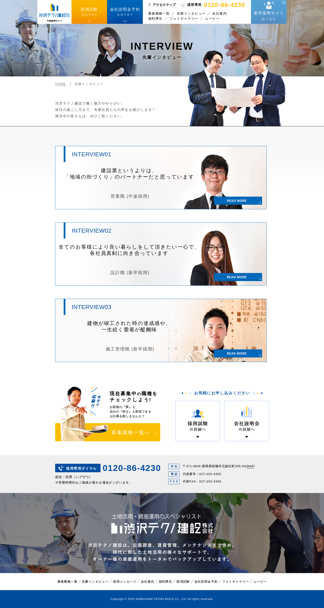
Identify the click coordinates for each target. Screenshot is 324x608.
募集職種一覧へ (130, 432)
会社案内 (219, 13)
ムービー (212, 18)
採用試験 (183, 581)
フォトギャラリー (184, 18)
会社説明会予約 (206, 581)
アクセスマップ (164, 5)
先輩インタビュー (191, 13)
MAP (250, 466)
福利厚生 (155, 18)
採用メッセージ (124, 581)
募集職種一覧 (159, 13)
